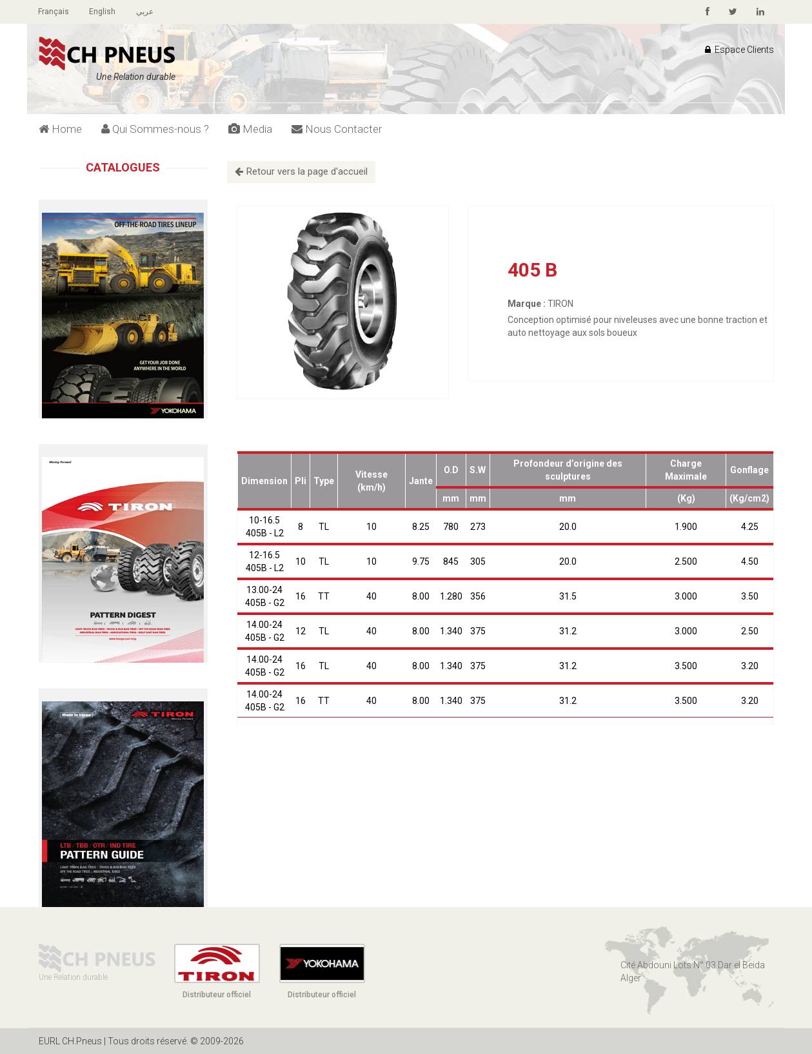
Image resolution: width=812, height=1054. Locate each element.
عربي (146, 11)
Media (250, 128)
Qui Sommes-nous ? (155, 128)
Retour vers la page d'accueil (301, 171)
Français (54, 11)
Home (60, 128)
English (103, 11)
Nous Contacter (337, 128)
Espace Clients (739, 49)
